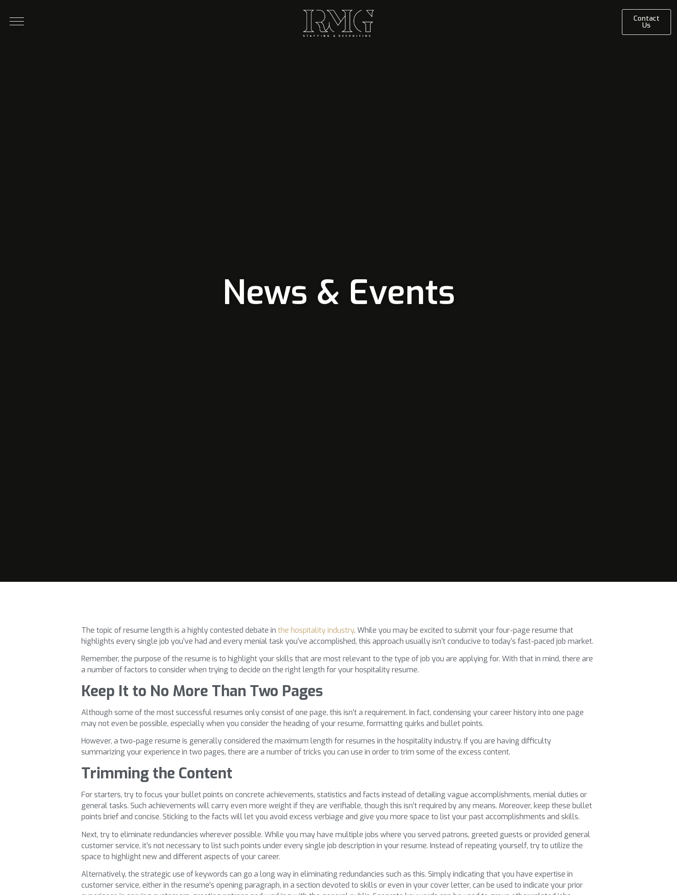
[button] (17, 21)
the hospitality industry (316, 630)
